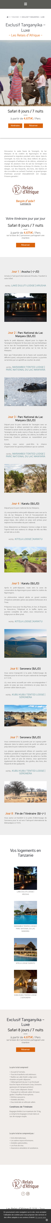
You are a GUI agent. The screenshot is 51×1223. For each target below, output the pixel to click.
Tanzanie (15, 17)
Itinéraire (15, 126)
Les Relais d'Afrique (17, 1209)
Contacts (25, 203)
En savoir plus (40, 1217)
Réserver (33, 126)
